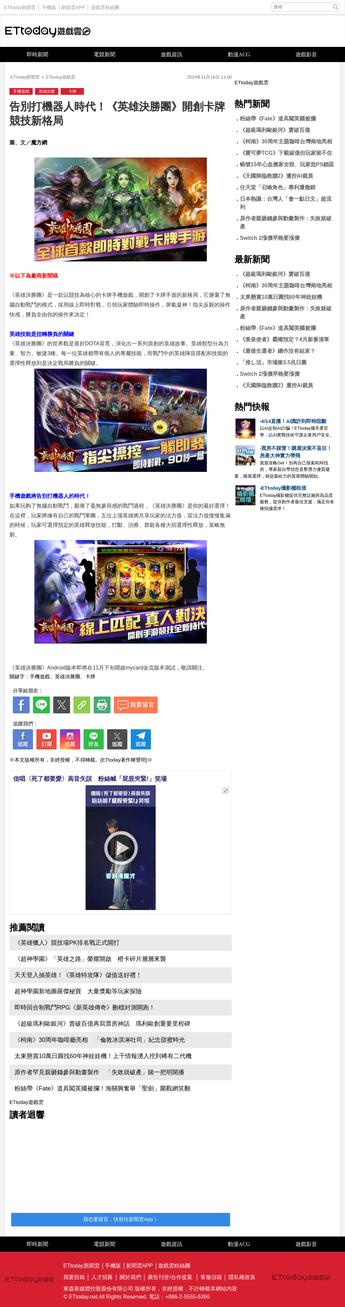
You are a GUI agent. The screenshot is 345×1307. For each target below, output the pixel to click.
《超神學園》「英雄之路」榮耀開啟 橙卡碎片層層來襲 (90, 959)
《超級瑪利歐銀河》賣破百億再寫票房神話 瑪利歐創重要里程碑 (102, 1023)
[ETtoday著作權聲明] (123, 760)
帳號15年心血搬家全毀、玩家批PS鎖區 (287, 164)
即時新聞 (37, 54)
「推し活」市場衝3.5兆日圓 (273, 362)
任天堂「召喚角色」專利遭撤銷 (277, 187)
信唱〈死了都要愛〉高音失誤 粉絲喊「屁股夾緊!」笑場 (90, 778)
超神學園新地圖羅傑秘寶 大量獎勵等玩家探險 (78, 991)
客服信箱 (211, 1277)
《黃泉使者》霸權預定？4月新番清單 (284, 339)
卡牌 (72, 91)
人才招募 (102, 1277)
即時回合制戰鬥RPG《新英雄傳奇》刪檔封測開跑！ (84, 1007)
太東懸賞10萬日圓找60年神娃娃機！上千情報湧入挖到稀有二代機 (103, 1056)
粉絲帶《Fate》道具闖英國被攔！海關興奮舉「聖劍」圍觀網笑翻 (102, 1088)
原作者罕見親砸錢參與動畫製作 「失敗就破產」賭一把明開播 (99, 1072)
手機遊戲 (21, 91)
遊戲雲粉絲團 (105, 6)
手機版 (49, 6)
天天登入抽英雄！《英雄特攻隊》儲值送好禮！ (78, 975)
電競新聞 (104, 54)
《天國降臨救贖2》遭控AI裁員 (276, 176)
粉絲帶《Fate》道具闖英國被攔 (278, 118)
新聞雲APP (73, 6)
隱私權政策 (241, 1277)
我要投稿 (74, 1277)
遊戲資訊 (171, 54)
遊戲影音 (306, 54)
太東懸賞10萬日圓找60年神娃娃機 (281, 297)
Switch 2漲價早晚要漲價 (270, 238)
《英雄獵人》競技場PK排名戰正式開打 (67, 942)
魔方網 (39, 142)
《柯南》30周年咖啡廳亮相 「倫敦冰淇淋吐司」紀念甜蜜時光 (99, 1039)
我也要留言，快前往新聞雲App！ (120, 1219)
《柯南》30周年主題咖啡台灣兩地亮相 (286, 141)
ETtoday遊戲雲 (48, 31)
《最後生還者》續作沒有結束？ (277, 351)
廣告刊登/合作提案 (170, 1277)
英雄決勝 (47, 91)
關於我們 (130, 1277)
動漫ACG (239, 54)
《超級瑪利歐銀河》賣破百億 (275, 130)
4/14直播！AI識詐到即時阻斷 (293, 421)
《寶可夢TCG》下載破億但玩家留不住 (286, 153)
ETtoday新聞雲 (20, 6)
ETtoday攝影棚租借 (283, 488)
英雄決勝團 (67, 676)
